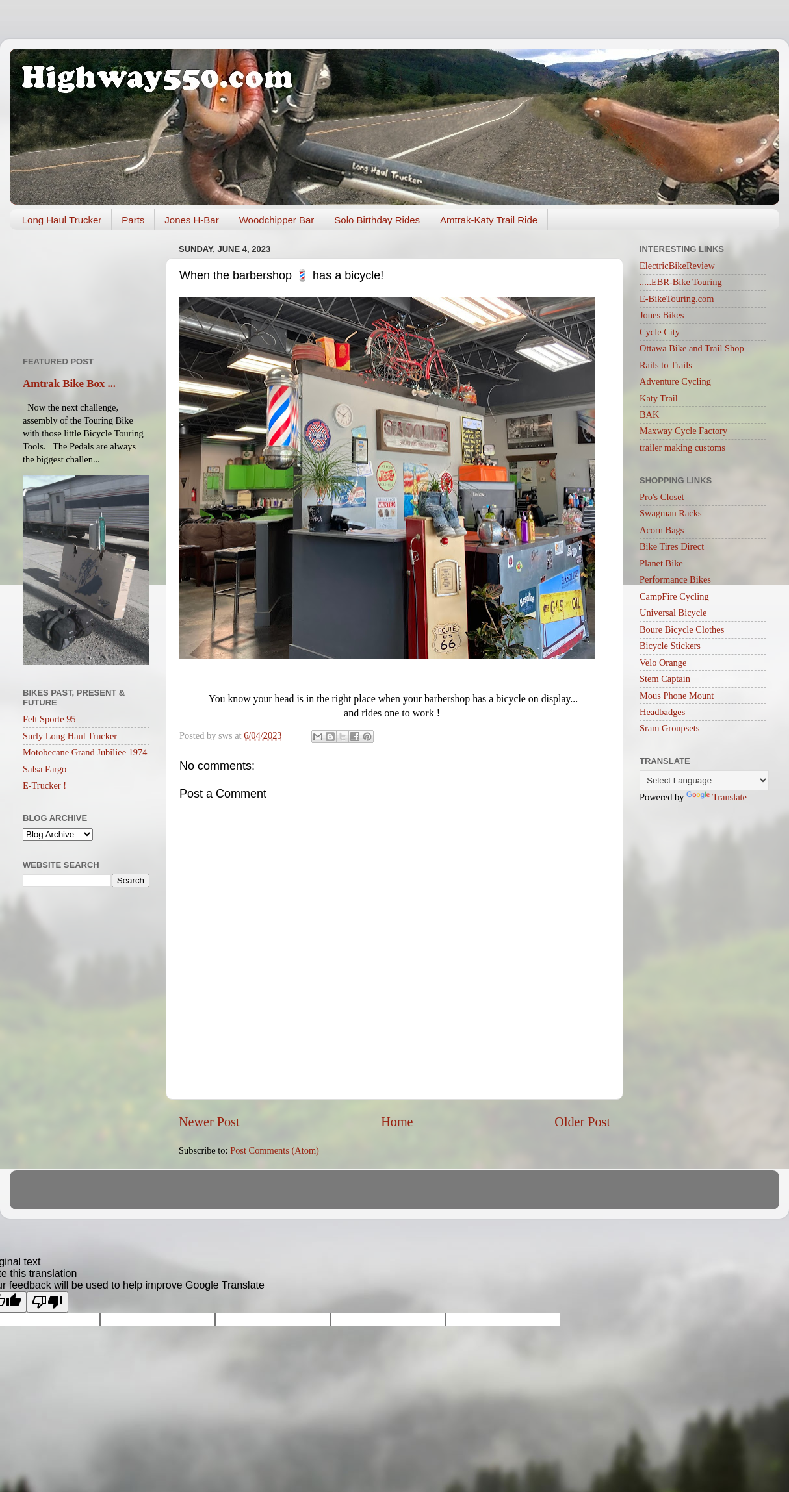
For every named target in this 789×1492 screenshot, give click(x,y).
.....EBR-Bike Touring (681, 282)
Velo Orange (663, 662)
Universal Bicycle (673, 612)
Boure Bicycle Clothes (682, 629)
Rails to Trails (666, 365)
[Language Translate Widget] (704, 780)
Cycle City (660, 332)
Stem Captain (665, 679)
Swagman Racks (671, 513)
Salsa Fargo (44, 769)
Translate (716, 797)
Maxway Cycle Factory (683, 430)
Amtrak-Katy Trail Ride (488, 219)
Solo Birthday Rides (377, 219)
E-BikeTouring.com (677, 299)
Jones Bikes (662, 315)
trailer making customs (682, 447)
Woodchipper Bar (277, 219)
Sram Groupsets (669, 728)
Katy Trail (659, 398)
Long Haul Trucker (62, 219)
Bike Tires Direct (672, 546)
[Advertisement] (86, 288)
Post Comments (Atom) (274, 1150)
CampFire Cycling (674, 596)
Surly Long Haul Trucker (70, 736)
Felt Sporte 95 (49, 719)
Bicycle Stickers (670, 645)
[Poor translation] (47, 1302)
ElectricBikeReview (677, 265)
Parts (133, 219)
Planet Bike (661, 563)
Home (397, 1122)
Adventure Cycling (675, 381)
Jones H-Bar (191, 219)
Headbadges (662, 712)
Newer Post (209, 1122)
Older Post (582, 1122)
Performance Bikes (675, 579)
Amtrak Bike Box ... (69, 383)
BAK (649, 414)
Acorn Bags (662, 530)
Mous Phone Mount (677, 695)
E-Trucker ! (44, 785)
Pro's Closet (662, 497)
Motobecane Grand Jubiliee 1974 (85, 752)
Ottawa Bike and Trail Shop (692, 348)
